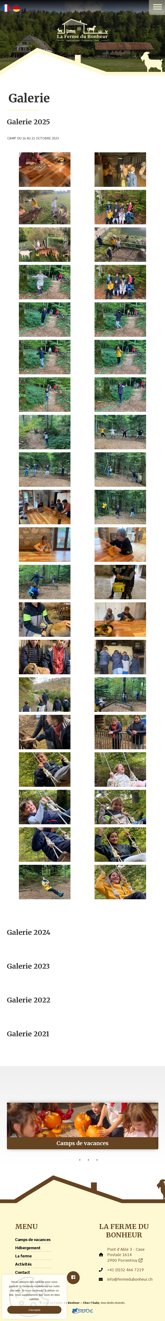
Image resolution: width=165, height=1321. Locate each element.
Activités (23, 1264)
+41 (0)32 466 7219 (125, 1270)
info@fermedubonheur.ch (130, 1279)
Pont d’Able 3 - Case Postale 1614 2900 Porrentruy (126, 1254)
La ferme (23, 1256)
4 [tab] (97, 1160)
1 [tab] (71, 1160)
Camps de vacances (32, 1239)
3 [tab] (88, 1160)
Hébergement (28, 1248)
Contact (22, 1272)
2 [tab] (80, 1160)
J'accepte (34, 1310)
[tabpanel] (82, 1122)
